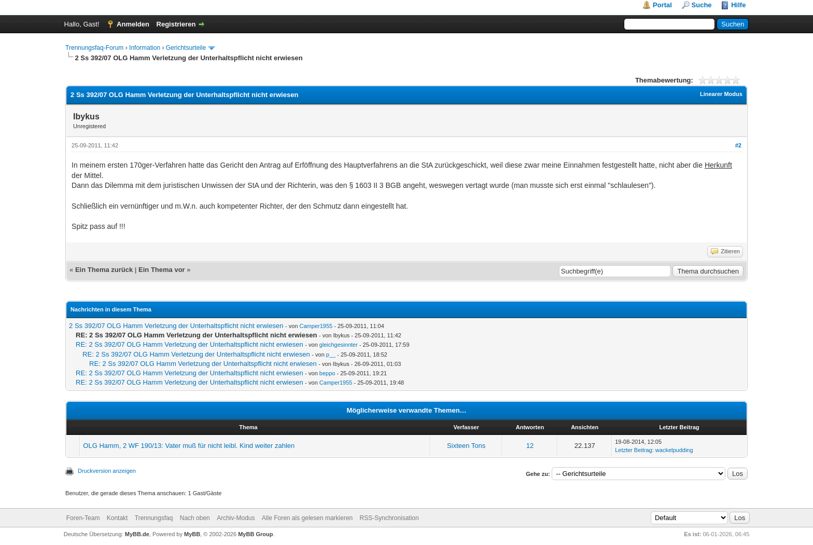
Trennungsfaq (154, 518)
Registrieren (176, 24)
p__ (330, 354)
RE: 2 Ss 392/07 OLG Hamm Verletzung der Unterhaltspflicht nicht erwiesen (189, 344)
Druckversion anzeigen (107, 471)
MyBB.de (137, 534)
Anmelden (133, 24)
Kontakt (117, 518)
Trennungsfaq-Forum (94, 47)
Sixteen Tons (466, 445)
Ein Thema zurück (104, 270)
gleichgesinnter (338, 345)
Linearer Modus (721, 94)
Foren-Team (83, 518)
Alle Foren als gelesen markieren (307, 518)
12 (530, 445)
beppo (327, 373)
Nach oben (195, 518)
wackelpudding (674, 450)
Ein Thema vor (161, 270)
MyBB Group (255, 534)
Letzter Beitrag (633, 450)
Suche (702, 5)
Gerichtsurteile (186, 47)
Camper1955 (316, 326)
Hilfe (738, 5)
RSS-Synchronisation (389, 518)
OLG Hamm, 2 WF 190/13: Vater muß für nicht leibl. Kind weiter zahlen (189, 445)
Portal (662, 5)
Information (144, 47)
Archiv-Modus (236, 518)
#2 (738, 145)
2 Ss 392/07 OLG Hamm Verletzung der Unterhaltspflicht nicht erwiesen (176, 326)
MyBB (192, 534)
